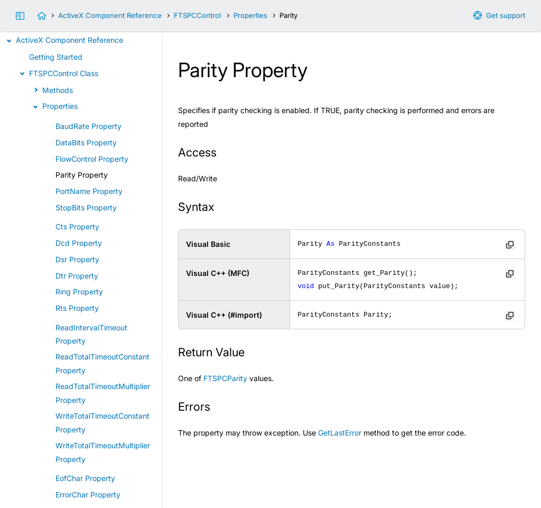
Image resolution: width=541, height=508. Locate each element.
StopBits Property (86, 207)
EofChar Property (85, 478)
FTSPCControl (197, 15)
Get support (505, 15)
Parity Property (81, 174)
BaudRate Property (88, 126)
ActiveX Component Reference (110, 15)
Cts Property (77, 226)
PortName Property (89, 191)
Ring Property (79, 291)
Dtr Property (76, 275)
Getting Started (55, 56)
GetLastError (339, 432)
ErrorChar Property (87, 494)
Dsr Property (77, 259)
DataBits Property (86, 142)
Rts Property (77, 307)
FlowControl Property (91, 158)
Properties (250, 15)
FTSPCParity (225, 378)
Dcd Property (78, 242)
